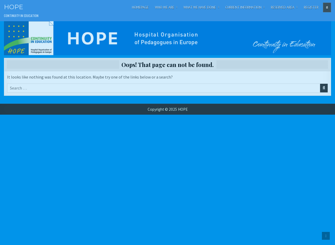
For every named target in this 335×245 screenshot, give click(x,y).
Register (311, 7)
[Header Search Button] (327, 7)
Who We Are (164, 7)
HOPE (13, 7)
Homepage (140, 7)
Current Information (243, 7)
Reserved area (282, 7)
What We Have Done (199, 7)
